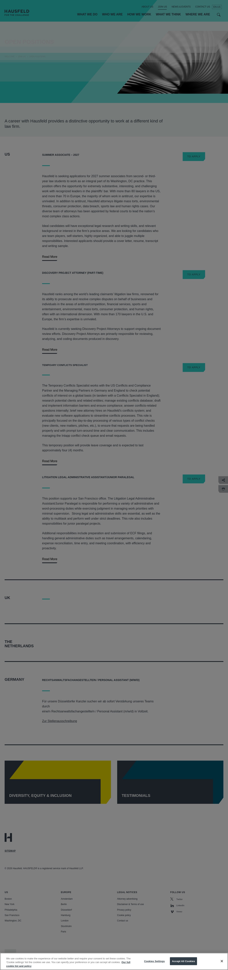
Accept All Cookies (183, 965)
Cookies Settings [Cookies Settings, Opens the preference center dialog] (154, 965)
